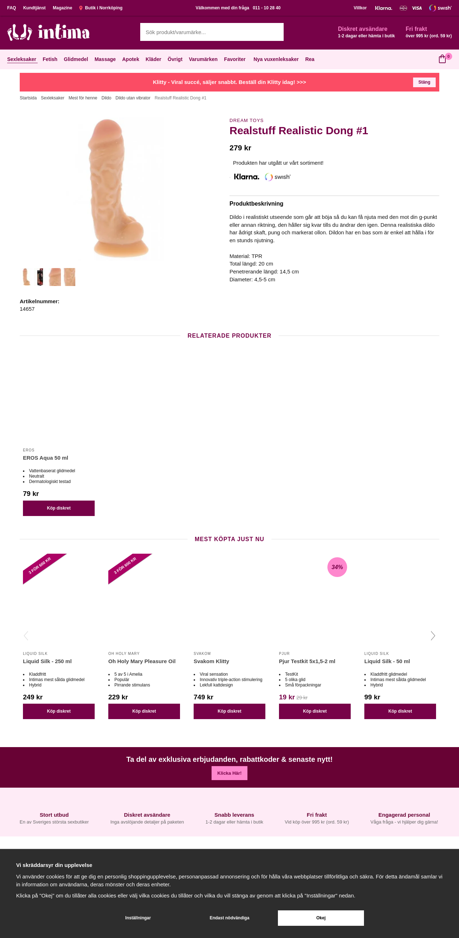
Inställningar (138, 917)
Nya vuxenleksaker (276, 59)
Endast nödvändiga (230, 917)
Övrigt (176, 59)
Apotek (131, 59)
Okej (321, 917)
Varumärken (204, 59)
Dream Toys (247, 120)
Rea (309, 59)
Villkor (360, 7)
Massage (106, 59)
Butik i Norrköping (100, 7)
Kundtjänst (34, 7)
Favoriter (235, 59)
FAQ (11, 7)
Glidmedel (77, 59)
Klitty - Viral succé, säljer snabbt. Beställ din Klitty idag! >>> (229, 82)
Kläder (154, 59)
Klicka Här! (229, 773)
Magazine (62, 7)
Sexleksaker (22, 59)
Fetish (51, 59)
